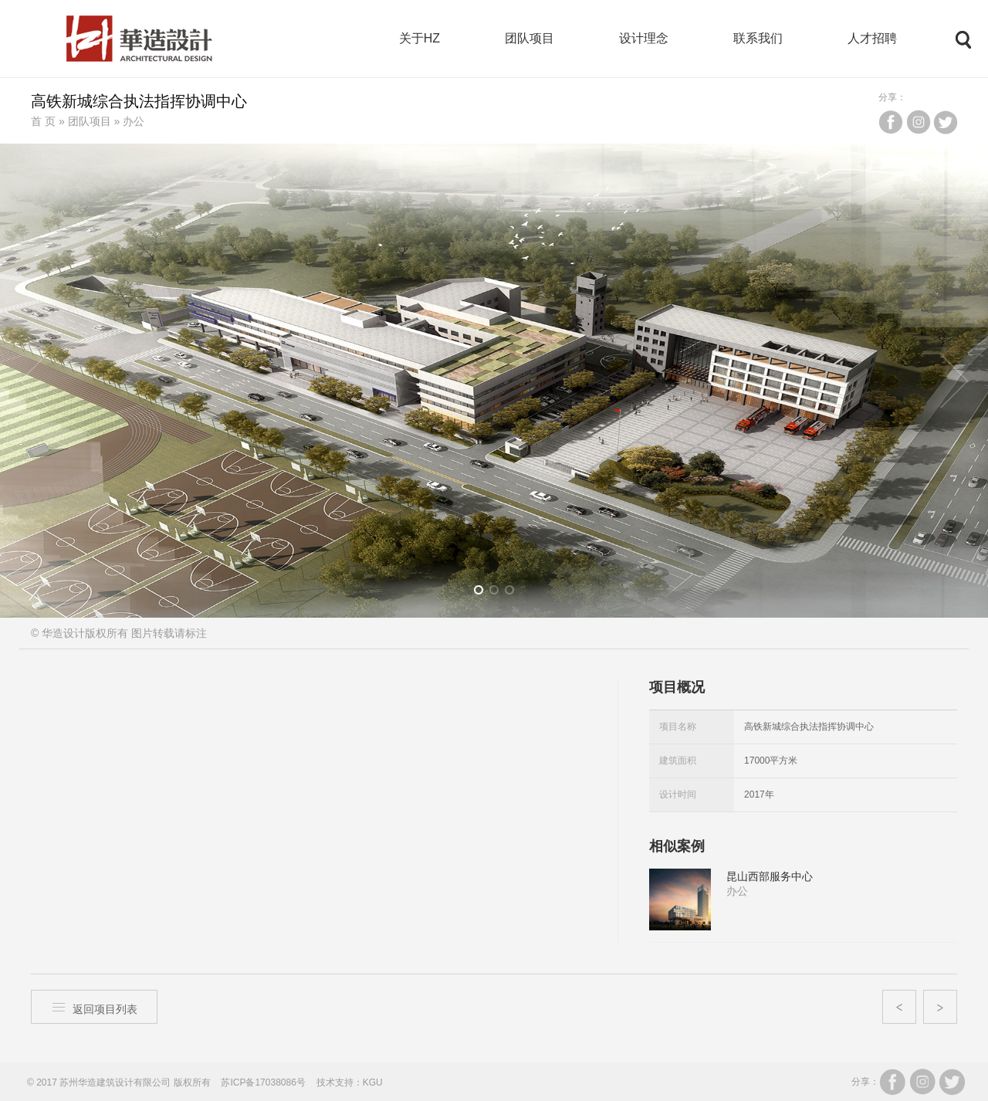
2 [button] (499, 593)
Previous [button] (34, 381)
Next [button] (954, 381)
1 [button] (483, 593)
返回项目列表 (94, 1007)
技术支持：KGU (349, 1082)
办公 (133, 121)
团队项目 (89, 121)
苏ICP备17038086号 (263, 1082)
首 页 (43, 121)
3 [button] (514, 593)
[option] (494, 381)
